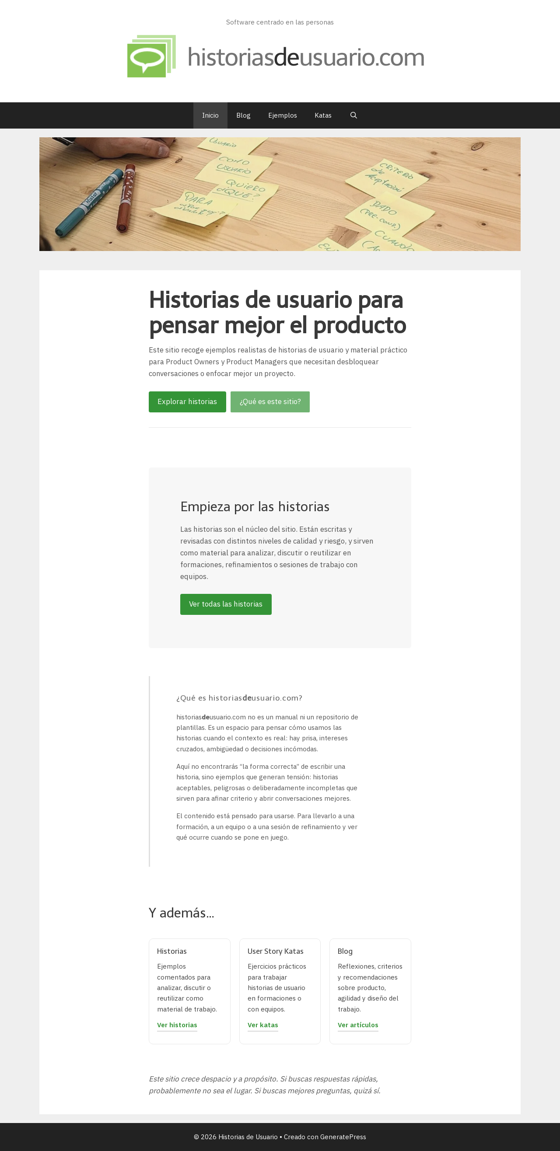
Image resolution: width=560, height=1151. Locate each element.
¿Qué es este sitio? (270, 401)
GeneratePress (343, 1137)
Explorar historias (187, 401)
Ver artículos (358, 1024)
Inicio (210, 115)
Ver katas (263, 1024)
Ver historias (177, 1024)
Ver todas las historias (225, 604)
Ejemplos (282, 115)
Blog (243, 115)
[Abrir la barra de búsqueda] (353, 115)
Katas (323, 115)
